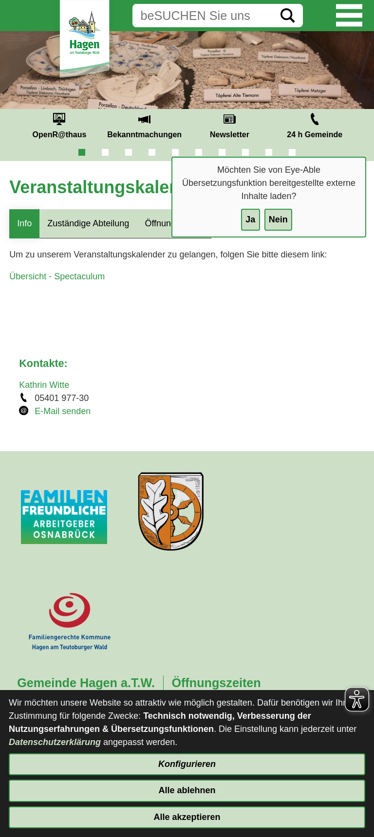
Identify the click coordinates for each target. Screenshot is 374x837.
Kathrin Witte (44, 385)
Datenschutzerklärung (55, 742)
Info (24, 223)
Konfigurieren (187, 764)
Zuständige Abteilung (88, 223)
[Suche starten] (288, 15)
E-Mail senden (63, 411)
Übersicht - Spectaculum (57, 276)
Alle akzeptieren (186, 817)
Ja (250, 219)
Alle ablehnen (186, 790)
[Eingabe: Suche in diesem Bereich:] (202, 15)
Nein (278, 219)
